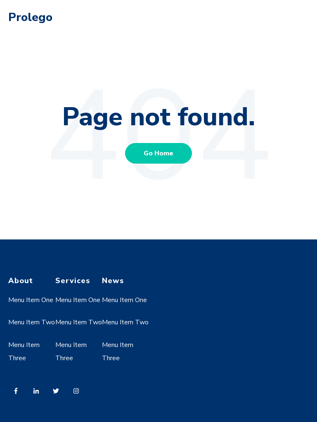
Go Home (158, 153)
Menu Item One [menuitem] (30, 300)
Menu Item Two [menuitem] (31, 322)
